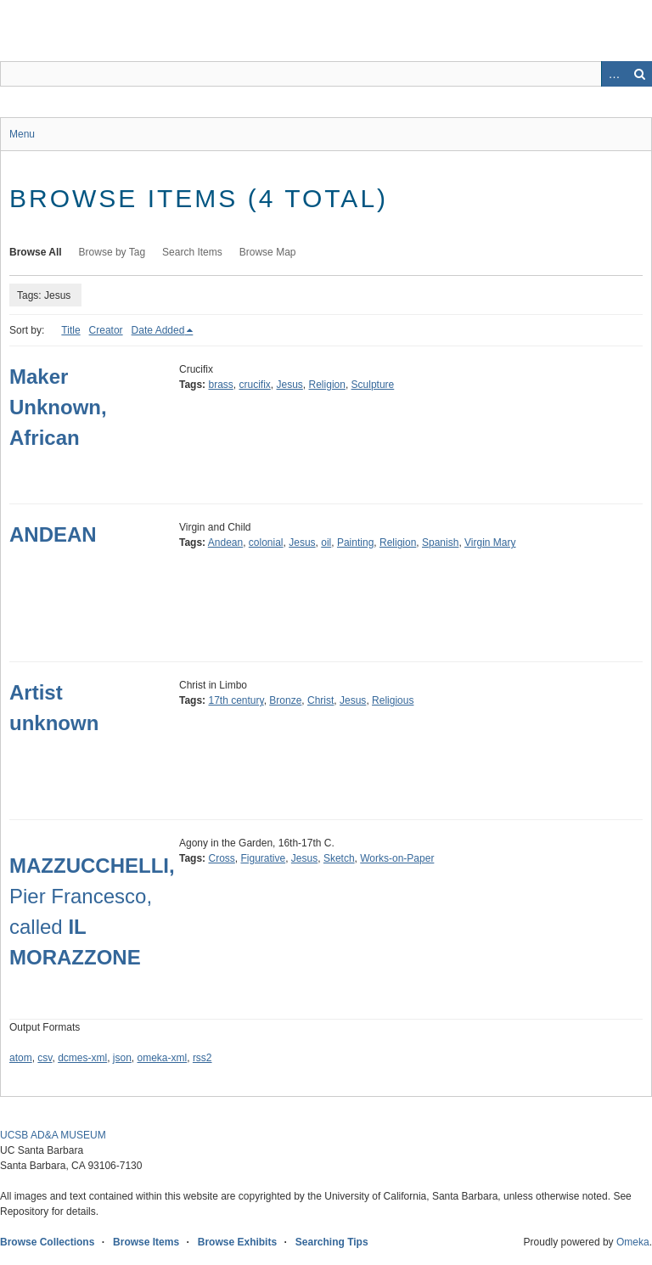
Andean (225, 542)
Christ (320, 700)
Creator (106, 330)
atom (20, 1058)
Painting (355, 542)
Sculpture (373, 385)
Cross (221, 858)
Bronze (285, 700)
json (122, 1058)
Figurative (262, 858)
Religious (392, 700)
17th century (235, 700)
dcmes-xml (82, 1058)
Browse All (35, 252)
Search (639, 74)
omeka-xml (163, 1058)
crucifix (254, 385)
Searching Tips (331, 1242)
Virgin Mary (489, 542)
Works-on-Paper (397, 858)
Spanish (440, 542)
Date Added (158, 330)
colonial (266, 542)
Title (70, 330)
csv (44, 1058)
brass (220, 385)
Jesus (290, 385)
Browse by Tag (112, 252)
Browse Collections (47, 1242)
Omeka (632, 1242)
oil (326, 542)
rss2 (202, 1058)
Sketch (339, 858)
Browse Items (146, 1242)
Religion (327, 385)
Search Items (192, 252)
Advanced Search (614, 74)
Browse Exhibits (237, 1242)
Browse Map (267, 252)
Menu (22, 134)
